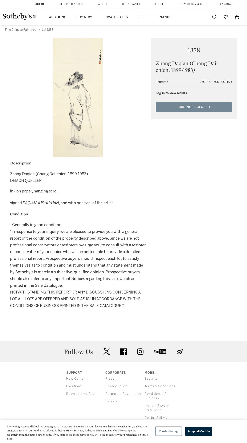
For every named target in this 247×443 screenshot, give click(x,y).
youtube (160, 351)
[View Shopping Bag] (237, 17)
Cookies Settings (168, 431)
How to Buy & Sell (193, 4)
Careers (111, 401)
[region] (123, 431)
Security (151, 378)
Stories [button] (160, 4)
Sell (142, 17)
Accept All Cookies (199, 431)
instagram (140, 351)
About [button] (102, 4)
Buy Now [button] (84, 17)
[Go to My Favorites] (226, 17)
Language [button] (227, 4)
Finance (164, 17)
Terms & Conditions (160, 386)
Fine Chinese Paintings (20, 30)
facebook (123, 351)
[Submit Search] (214, 17)
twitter (107, 351)
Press (109, 378)
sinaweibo (180, 351)
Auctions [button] (57, 17)
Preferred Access (71, 4)
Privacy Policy (116, 386)
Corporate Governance (123, 394)
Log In (39, 4)
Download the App (80, 394)
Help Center (75, 378)
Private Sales (115, 17)
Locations (74, 386)
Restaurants (130, 4)
